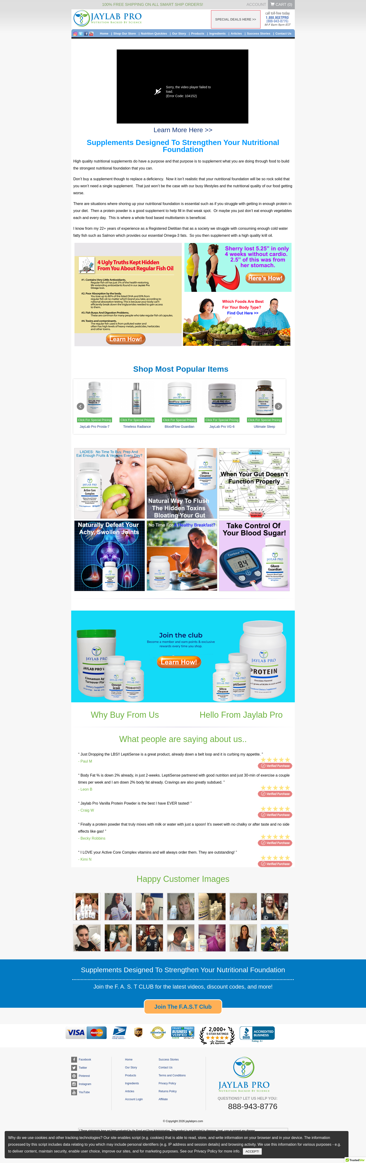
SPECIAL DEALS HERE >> (235, 19)
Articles (236, 33)
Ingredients (217, 33)
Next (278, 406)
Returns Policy (167, 1091)
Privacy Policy (167, 1083)
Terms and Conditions (172, 1075)
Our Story (179, 33)
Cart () (281, 4)
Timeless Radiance (137, 426)
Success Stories (258, 33)
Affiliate (163, 1099)
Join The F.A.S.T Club (182, 1007)
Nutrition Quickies (154, 33)
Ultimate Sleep (264, 426)
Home (104, 33)
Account (256, 4)
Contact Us (283, 33)
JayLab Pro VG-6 (221, 426)
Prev (80, 406)
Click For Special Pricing (94, 420)
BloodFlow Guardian (179, 426)
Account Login (134, 1099)
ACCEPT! (252, 1151)
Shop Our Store (124, 33)
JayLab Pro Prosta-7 (94, 426)
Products (197, 33)
